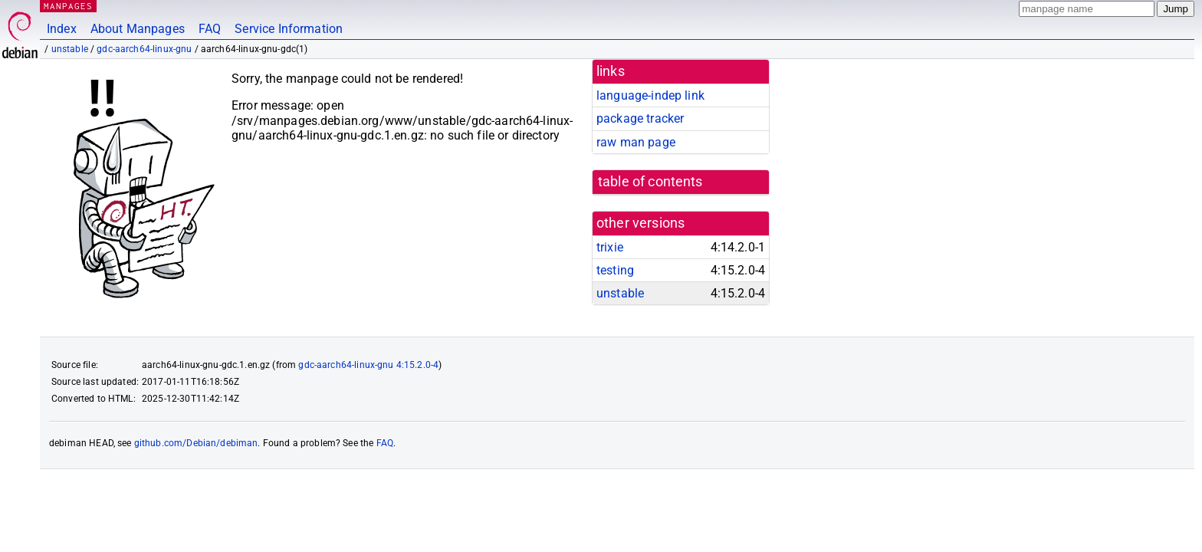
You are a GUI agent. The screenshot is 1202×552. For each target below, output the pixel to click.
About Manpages (137, 28)
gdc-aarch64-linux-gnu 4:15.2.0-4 (368, 365)
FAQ (210, 28)
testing (615, 270)
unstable (69, 49)
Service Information (289, 28)
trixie (609, 247)
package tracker (640, 118)
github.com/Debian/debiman (196, 443)
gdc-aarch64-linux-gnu (144, 49)
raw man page (635, 142)
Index (62, 28)
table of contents (650, 181)
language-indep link (650, 95)
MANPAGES (68, 6)
